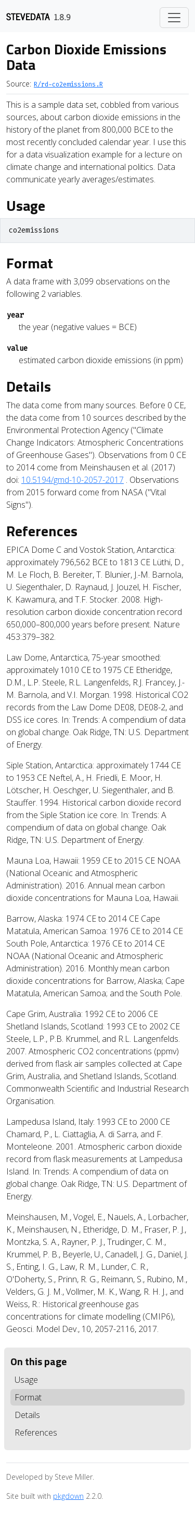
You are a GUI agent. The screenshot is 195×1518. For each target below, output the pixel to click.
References (36, 1432)
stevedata (28, 16)
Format (28, 1397)
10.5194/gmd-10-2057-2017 (72, 479)
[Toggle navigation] (174, 17)
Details (27, 1415)
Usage (26, 1379)
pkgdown (68, 1496)
